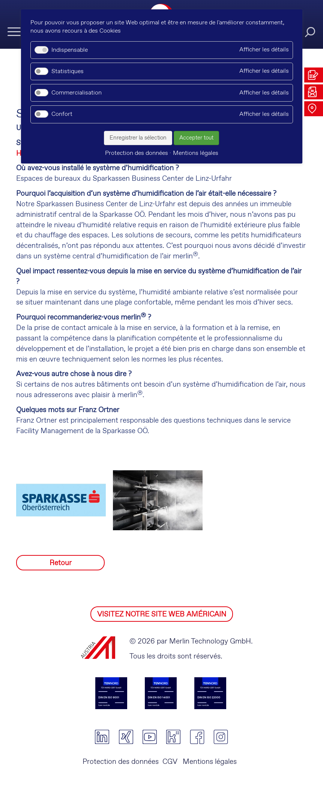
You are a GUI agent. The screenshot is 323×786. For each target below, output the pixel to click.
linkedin (102, 737)
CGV (169, 761)
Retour (61, 563)
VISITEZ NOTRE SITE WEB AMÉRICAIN (161, 614)
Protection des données (121, 761)
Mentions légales (209, 761)
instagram (221, 737)
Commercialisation (76, 93)
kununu (173, 737)
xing (126, 737)
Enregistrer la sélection (138, 138)
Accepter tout (196, 138)
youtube (149, 737)
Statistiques (67, 71)
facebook (197, 737)
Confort (61, 114)
